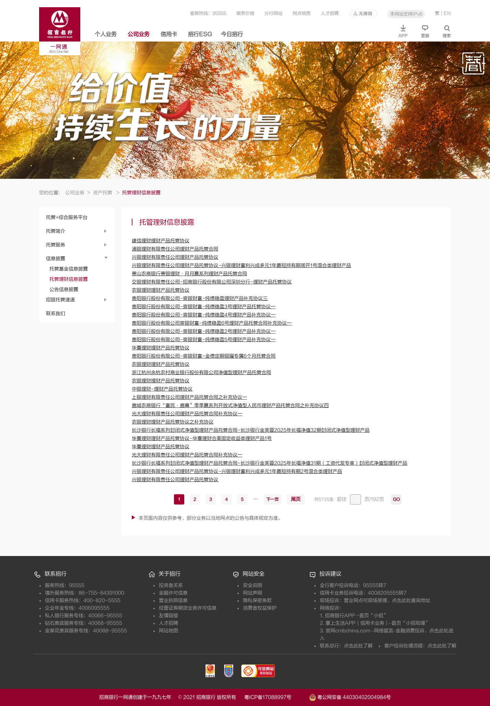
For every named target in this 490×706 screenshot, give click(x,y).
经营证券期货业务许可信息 (188, 608)
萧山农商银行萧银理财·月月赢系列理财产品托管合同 (189, 274)
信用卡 (169, 34)
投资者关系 (171, 585)
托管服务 (55, 245)
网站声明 (252, 593)
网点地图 (302, 13)
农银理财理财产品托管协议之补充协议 (172, 422)
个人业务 (106, 34)
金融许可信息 (173, 593)
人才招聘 (330, 13)
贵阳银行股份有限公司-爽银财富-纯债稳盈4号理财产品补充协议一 (204, 315)
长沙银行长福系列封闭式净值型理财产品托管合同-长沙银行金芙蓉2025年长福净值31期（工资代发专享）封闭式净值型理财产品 (269, 463)
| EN (446, 13)
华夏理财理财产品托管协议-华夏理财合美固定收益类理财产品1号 (202, 438)
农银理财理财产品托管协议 (160, 290)
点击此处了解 (358, 646)
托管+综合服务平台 (67, 217)
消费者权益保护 (260, 608)
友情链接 (168, 615)
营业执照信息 (173, 600)
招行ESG (200, 34)
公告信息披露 (63, 289)
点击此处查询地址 (411, 600)
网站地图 (168, 631)
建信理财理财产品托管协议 (160, 241)
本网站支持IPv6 (406, 13)
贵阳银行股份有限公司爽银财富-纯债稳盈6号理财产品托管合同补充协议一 (212, 323)
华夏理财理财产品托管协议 (160, 348)
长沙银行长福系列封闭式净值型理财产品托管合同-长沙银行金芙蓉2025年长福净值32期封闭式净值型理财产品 (251, 430)
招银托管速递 (60, 300)
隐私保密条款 (257, 600)
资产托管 (106, 193)
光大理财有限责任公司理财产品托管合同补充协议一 (187, 414)
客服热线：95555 (208, 13)
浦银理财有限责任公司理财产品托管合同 (175, 249)
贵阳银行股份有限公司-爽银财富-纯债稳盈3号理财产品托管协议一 (204, 307)
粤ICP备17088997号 (276, 697)
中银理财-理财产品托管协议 (162, 389)
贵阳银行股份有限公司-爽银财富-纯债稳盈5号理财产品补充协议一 (204, 340)
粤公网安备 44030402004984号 (350, 696)
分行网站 (273, 13)
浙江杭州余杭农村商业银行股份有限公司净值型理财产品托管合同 (201, 372)
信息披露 (55, 259)
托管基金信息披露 (68, 269)
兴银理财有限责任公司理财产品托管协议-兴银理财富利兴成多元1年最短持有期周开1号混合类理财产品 (241, 265)
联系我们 (55, 313)
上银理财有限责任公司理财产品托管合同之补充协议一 (189, 397)
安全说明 (252, 585)
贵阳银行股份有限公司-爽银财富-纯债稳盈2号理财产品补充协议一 (204, 331)
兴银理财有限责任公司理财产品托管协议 (175, 257)
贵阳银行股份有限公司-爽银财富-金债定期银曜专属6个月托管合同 (204, 356)
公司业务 (139, 34)
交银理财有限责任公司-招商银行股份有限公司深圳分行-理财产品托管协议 (212, 282)
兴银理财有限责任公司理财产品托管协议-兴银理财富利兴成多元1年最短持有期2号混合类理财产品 (237, 471)
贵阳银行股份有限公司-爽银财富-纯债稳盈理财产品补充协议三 (200, 298)
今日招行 (232, 34)
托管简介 (55, 231)
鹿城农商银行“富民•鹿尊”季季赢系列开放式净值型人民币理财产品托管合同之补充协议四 (230, 405)
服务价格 (245, 13)
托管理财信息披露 (68, 279)
